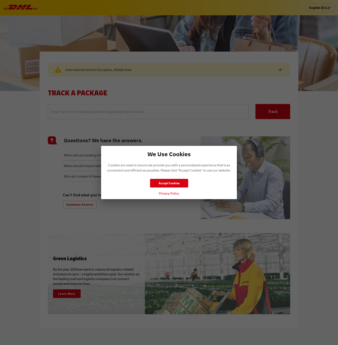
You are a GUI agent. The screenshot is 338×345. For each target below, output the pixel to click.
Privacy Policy (169, 193)
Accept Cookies (169, 183)
